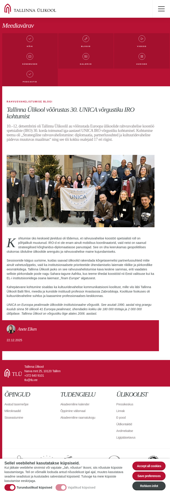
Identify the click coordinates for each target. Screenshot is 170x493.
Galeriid (86, 64)
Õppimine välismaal (72, 411)
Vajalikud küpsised (81, 487)
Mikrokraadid (12, 411)
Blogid (86, 46)
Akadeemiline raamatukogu (77, 417)
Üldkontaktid (124, 424)
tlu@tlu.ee (30, 380)
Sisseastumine (13, 417)
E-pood (121, 417)
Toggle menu (161, 9)
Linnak (120, 411)
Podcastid (30, 82)
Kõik (30, 46)
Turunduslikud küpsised (34, 487)
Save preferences (149, 476)
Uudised (141, 64)
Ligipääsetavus (125, 437)
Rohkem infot (149, 486)
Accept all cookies (149, 466)
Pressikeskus (124, 404)
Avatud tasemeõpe (16, 404)
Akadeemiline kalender (74, 404)
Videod (142, 46)
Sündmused (30, 64)
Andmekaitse (124, 431)
